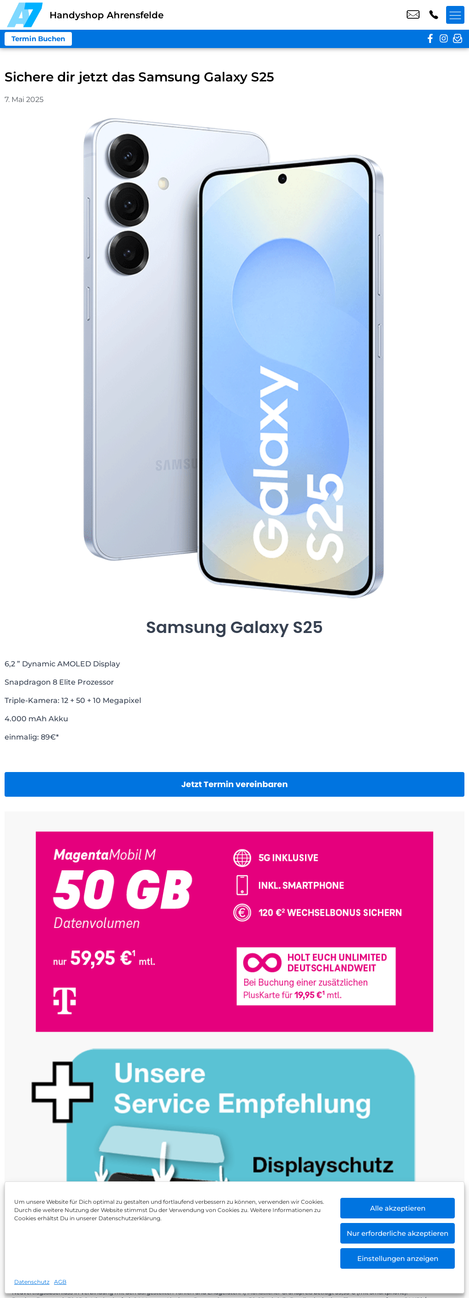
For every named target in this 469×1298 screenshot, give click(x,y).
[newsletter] (457, 39)
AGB (60, 1281)
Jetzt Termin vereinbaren (234, 784)
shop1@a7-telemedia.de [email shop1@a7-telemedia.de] (413, 15)
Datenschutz (31, 1281)
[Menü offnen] (455, 15)
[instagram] (444, 39)
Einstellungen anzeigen (397, 1258)
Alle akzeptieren (397, 1208)
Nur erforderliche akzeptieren (397, 1233)
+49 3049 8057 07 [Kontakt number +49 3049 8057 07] (434, 15)
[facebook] (430, 39)
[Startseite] (25, 14)
